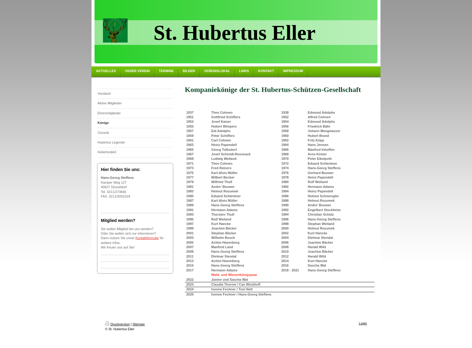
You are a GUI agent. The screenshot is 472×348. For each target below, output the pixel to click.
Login (363, 323)
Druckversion (117, 324)
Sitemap (138, 324)
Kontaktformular (147, 238)
